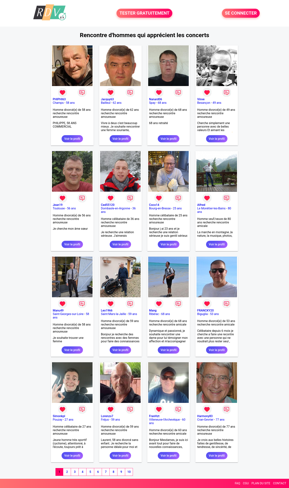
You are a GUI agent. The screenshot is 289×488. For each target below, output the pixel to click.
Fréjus (105, 419)
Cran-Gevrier (205, 419)
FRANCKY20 (205, 310)
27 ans (69, 419)
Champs (58, 103)
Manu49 (58, 310)
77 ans (220, 419)
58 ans (70, 103)
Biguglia (202, 314)
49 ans (217, 103)
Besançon (203, 103)
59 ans (132, 314)
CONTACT (279, 483)
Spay (152, 103)
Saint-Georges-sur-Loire (68, 314)
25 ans (177, 208)
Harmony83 (205, 416)
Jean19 (57, 205)
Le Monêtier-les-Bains (211, 208)
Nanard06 (155, 99)
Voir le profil (72, 139)
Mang (153, 310)
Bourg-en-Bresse (160, 208)
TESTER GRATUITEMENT (144, 13)
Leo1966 (107, 310)
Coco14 (154, 205)
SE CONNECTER (241, 13)
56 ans (71, 208)
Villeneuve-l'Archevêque (164, 419)
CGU (246, 483)
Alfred (201, 205)
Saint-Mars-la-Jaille (113, 314)
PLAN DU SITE (261, 483)
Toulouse (59, 208)
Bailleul (106, 103)
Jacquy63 (107, 99)
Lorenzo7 (107, 416)
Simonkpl (59, 416)
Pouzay (57, 419)
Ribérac (154, 314)
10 (129, 472)
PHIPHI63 (59, 99)
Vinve (201, 99)
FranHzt (154, 416)
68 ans (162, 103)
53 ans (214, 314)
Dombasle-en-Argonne (115, 208)
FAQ (237, 483)
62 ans (117, 103)
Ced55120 (108, 205)
